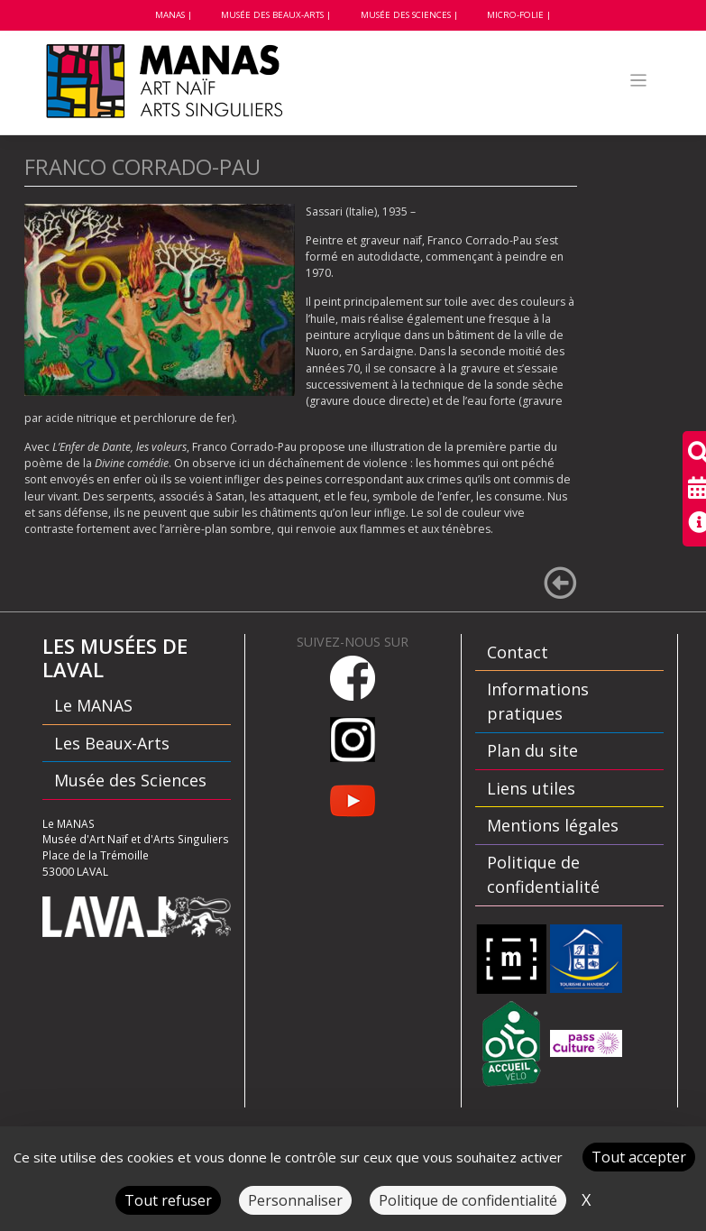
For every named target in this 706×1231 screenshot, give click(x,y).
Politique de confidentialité (543, 874)
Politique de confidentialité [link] (468, 1200)
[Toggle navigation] (638, 81)
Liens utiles (531, 788)
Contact (517, 652)
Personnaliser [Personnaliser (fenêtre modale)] (295, 1200)
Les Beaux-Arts (112, 743)
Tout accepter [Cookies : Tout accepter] (638, 1157)
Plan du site (532, 750)
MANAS (170, 15)
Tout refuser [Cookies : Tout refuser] (168, 1200)
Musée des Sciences (406, 15)
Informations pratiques (538, 701)
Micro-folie (515, 15)
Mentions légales (553, 825)
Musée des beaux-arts (272, 15)
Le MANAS (93, 705)
